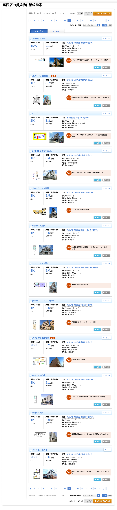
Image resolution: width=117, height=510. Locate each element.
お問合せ (98, 13)
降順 (109, 25)
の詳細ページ (97, 68)
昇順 (104, 25)
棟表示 (56, 31)
